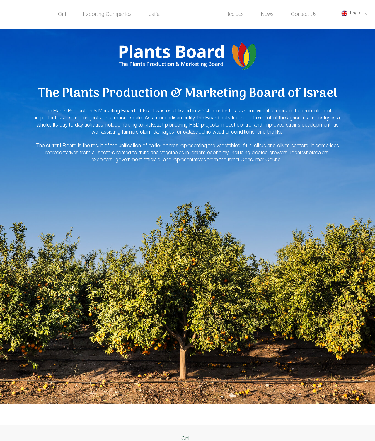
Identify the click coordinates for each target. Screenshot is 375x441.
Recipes (235, 14)
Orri (62, 14)
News (267, 14)
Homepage (192, 15)
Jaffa (154, 14)
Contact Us (304, 14)
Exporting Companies (107, 14)
